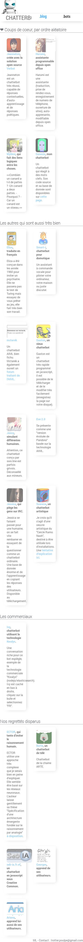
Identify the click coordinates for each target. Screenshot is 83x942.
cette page (41, 198)
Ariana (11, 917)
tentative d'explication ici (45, 553)
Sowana (42, 504)
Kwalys (11, 641)
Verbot (11, 68)
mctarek (12, 340)
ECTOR (11, 732)
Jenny (10, 433)
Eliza (10, 247)
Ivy (9, 627)
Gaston (41, 340)
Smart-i (41, 247)
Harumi (40, 54)
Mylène (11, 154)
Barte (40, 745)
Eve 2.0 (41, 419)
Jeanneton (13, 54)
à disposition (15, 836)
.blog (40, 16)
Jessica (11, 504)
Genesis (41, 154)
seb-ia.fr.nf (14, 864)
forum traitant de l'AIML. (13, 375)
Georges (42, 864)
